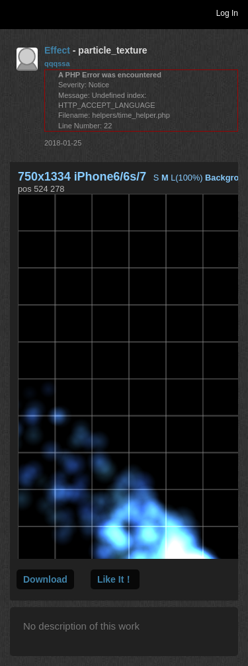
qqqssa (57, 63)
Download (45, 579)
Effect (57, 50)
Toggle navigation (16, 12)
